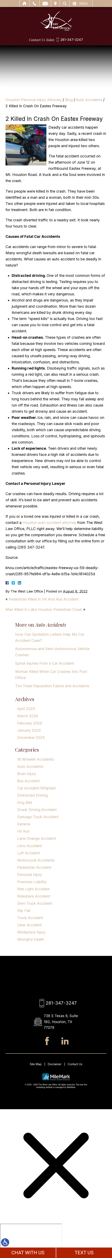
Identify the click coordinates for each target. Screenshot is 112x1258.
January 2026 (29, 730)
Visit (55, 3)
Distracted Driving (32, 795)
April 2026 (26, 709)
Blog (69, 100)
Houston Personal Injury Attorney (34, 100)
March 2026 (27, 716)
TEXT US (84, 1253)
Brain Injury (26, 774)
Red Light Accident (33, 889)
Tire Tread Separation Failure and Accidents (52, 686)
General (23, 824)
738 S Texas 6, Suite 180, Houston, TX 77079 (61, 1022)
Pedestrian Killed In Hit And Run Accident (43, 599)
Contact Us (75, 1065)
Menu (83, 3)
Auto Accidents (89, 100)
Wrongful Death (30, 939)
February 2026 (29, 723)
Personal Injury (29, 874)
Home (24, 3)
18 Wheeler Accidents (35, 759)
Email (45, 3)
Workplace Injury (31, 932)
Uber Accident (29, 925)
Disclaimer (55, 1065)
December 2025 (31, 737)
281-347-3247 (71, 39)
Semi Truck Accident (34, 903)
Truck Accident (30, 918)
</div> (31, 1240)
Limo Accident (29, 846)
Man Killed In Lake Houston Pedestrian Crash (44, 609)
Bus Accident (28, 781)
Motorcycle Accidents (36, 860)
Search (64, 3)
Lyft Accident (28, 853)
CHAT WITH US (28, 1253)
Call (34, 3)
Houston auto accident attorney (49, 522)
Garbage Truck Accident (37, 817)
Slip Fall (23, 910)
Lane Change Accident (36, 838)
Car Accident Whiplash (36, 788)
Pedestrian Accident (34, 867)
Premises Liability (32, 882)
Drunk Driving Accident (37, 809)
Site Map (36, 1065)
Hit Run (23, 831)
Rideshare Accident (33, 896)
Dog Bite (24, 802)
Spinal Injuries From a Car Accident (44, 663)
